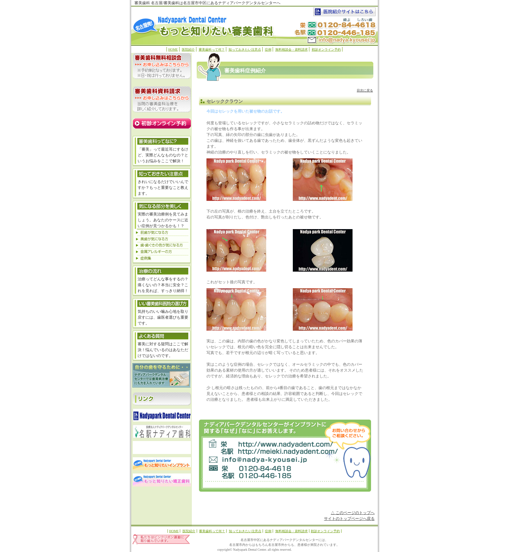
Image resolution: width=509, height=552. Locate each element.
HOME (173, 49)
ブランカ (162, 447)
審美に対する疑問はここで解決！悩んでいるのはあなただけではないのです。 (163, 350)
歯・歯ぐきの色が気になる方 (162, 245)
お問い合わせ (254, 460)
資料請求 (162, 99)
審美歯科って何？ (212, 49)
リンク (162, 398)
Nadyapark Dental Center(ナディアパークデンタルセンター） (271, 444)
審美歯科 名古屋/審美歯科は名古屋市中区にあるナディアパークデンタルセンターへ (207, 3)
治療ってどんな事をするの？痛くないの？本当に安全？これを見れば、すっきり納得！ (163, 285)
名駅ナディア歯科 (162, 431)
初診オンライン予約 (326, 49)
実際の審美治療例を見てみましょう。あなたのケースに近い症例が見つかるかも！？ (163, 220)
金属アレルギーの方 (162, 251)
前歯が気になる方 (162, 232)
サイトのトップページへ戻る (349, 518)
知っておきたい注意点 (245, 49)
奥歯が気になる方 (162, 238)
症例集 (162, 258)
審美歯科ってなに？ (162, 141)
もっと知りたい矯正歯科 (162, 479)
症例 (268, 49)
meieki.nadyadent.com (271, 452)
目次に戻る (365, 90)
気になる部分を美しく (162, 173)
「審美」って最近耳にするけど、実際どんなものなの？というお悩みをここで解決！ (163, 155)
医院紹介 (188, 49)
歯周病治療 (161, 375)
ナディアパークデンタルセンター (162, 415)
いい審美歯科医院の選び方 (162, 303)
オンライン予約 (162, 123)
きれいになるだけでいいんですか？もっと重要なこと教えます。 (163, 187)
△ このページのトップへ (353, 512)
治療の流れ (162, 271)
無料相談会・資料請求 (291, 49)
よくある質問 (162, 335)
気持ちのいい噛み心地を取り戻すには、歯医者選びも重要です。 (163, 317)
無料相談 (162, 66)
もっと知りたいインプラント (162, 463)
